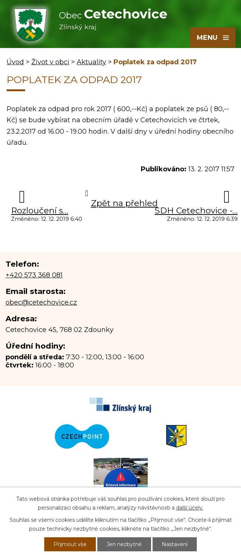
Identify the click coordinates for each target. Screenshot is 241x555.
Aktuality (91, 62)
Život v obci (50, 62)
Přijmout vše (70, 544)
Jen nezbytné (124, 544)
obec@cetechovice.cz (41, 302)
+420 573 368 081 (34, 275)
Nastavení (175, 544)
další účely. (189, 507)
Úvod (15, 62)
